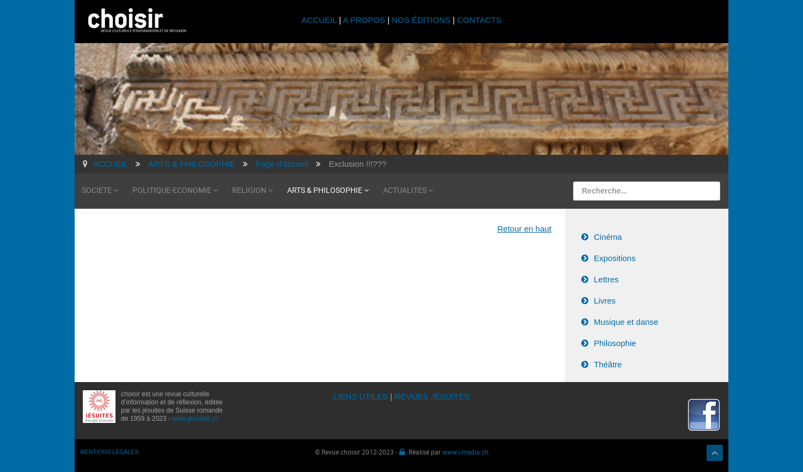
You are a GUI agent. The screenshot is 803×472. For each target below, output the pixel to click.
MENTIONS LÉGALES (109, 452)
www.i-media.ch (465, 451)
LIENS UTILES (360, 396)
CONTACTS (479, 20)
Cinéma (608, 236)
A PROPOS (364, 20)
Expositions (615, 258)
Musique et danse (626, 321)
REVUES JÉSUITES (432, 396)
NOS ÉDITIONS (421, 20)
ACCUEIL (320, 20)
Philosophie (615, 343)
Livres (605, 300)
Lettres (606, 279)
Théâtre (608, 364)
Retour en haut (524, 228)
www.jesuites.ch (195, 418)
